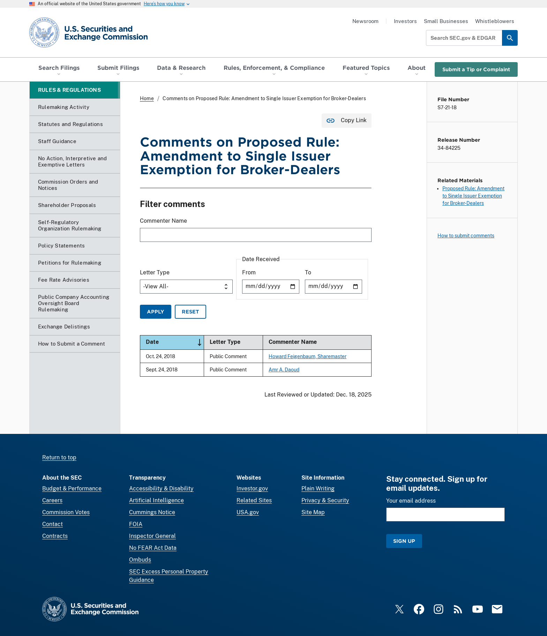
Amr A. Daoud (284, 369)
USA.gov (248, 512)
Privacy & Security (325, 500)
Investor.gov (252, 488)
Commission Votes (66, 512)
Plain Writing (318, 488)
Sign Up (404, 541)
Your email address (411, 500)
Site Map (313, 512)
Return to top (59, 457)
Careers (52, 500)
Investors (405, 21)
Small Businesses (446, 21)
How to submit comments (465, 235)
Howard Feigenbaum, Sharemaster (307, 356)
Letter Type (155, 272)
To (308, 272)
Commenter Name (163, 221)
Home (147, 98)
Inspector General (152, 536)
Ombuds (140, 559)
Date (175, 342)
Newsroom (365, 21)
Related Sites (254, 500)
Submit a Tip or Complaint (476, 69)
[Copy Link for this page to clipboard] (347, 120)
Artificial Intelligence (156, 500)
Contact (52, 524)
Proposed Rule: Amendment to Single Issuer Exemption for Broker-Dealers (473, 196)
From (249, 272)
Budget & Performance (72, 488)
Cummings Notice (152, 512)
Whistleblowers (494, 21)
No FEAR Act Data (153, 548)
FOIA (135, 524)
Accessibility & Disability (161, 488)
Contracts (55, 536)
